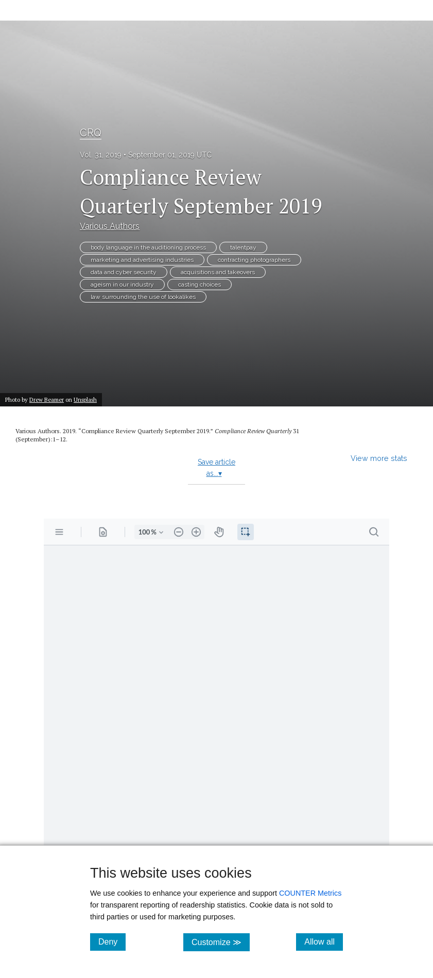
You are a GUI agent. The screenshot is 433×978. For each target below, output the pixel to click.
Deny (112, 941)
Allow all (323, 941)
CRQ (90, 133)
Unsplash (85, 399)
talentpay (243, 247)
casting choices (199, 284)
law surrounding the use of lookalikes (143, 296)
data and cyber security (124, 272)
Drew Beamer (46, 399)
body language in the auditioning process (148, 247)
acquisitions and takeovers (218, 272)
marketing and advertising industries (142, 259)
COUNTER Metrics (310, 893)
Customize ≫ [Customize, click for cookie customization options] (221, 942)
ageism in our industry (122, 284)
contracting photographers (254, 259)
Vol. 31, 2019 (101, 155)
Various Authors (110, 226)
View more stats (379, 458)
